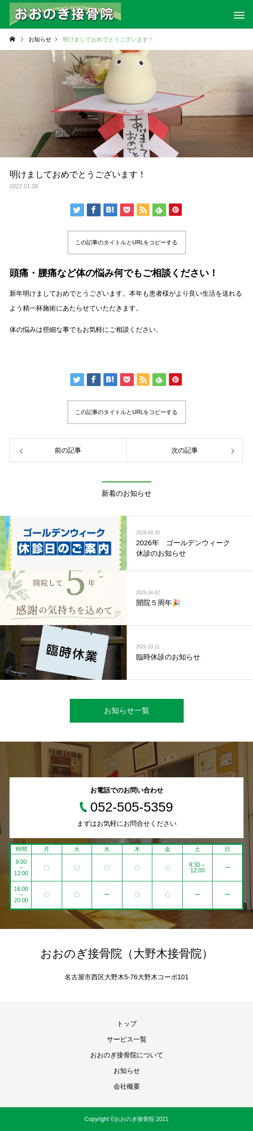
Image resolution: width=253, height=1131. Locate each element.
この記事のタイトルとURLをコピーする (126, 242)
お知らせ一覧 (127, 710)
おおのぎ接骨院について (126, 1055)
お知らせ (126, 1070)
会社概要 (126, 1086)
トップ (127, 1023)
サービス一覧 (127, 1039)
